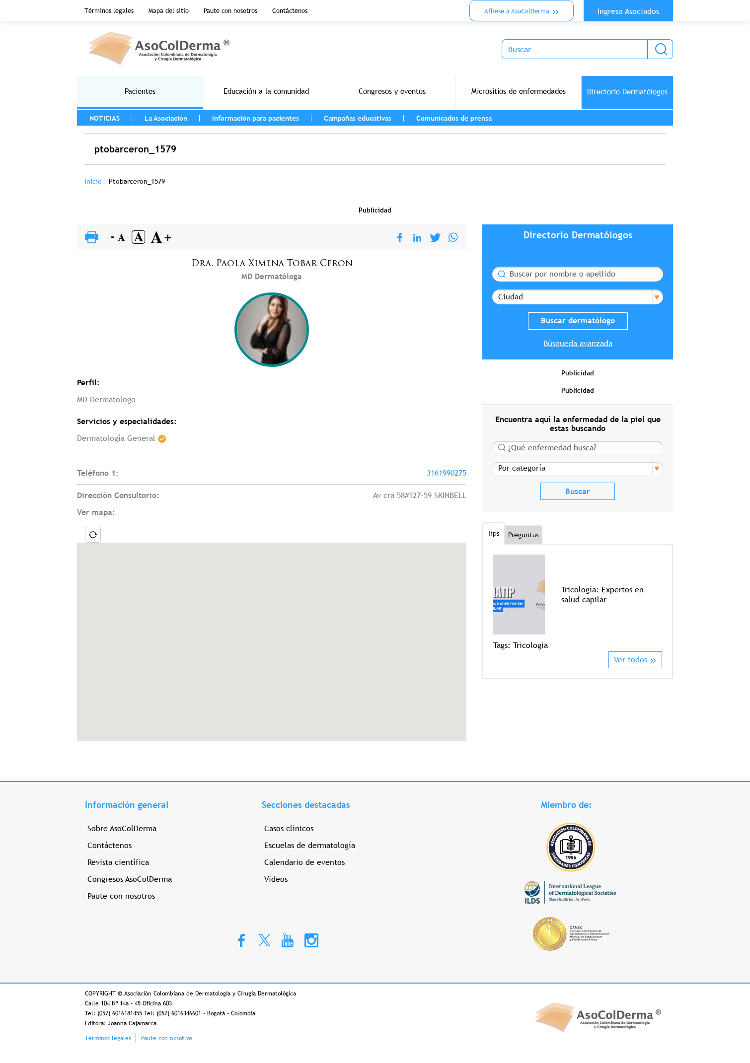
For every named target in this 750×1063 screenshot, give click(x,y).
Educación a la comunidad (266, 91)
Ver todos (630, 659)
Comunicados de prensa (454, 118)
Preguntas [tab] (523, 535)
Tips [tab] (493, 533)
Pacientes (140, 91)
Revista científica (118, 862)
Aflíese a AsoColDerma (516, 11)
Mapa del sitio (169, 10)
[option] (577, 603)
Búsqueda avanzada (577, 343)
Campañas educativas (357, 118)
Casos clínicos (288, 828)
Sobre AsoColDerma (121, 828)
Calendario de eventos (304, 862)
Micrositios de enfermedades (518, 91)
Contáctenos (289, 10)
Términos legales (109, 10)
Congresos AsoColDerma (129, 879)
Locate (93, 535)
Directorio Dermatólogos (627, 91)
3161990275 (446, 473)
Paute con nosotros (230, 10)
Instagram (311, 940)
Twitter (264, 939)
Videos (276, 879)
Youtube (287, 940)
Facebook (241, 940)
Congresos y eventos (392, 91)
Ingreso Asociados (628, 11)
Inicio (93, 181)
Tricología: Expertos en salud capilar (602, 594)
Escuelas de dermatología (309, 845)
